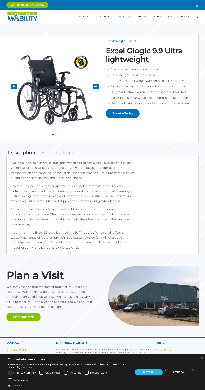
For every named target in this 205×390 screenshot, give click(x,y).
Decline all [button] (179, 372)
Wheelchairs (124, 16)
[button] (197, 17)
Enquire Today (122, 113)
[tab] (53, 135)
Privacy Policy (163, 350)
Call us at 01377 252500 (27, 5)
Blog (170, 16)
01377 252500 (18, 350)
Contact (184, 16)
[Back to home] (22, 17)
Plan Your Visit (23, 317)
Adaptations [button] (86, 16)
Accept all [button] (149, 372)
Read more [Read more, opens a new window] (26, 367)
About (157, 16)
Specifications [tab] (58, 152)
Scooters (105, 16)
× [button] (201, 358)
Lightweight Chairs (121, 41)
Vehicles (143, 16)
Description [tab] (21, 152)
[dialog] (102, 372)
